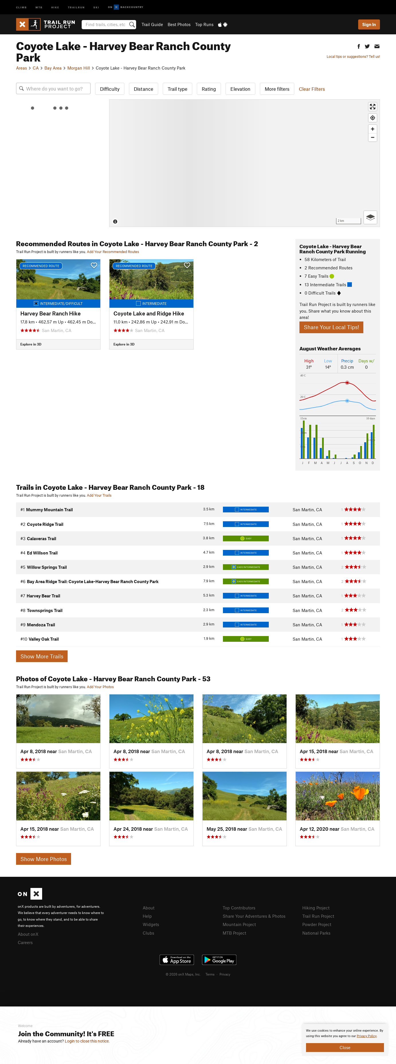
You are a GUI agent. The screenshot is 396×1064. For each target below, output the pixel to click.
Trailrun (76, 7)
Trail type (177, 89)
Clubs (148, 932)
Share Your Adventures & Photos (254, 916)
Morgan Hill (78, 67)
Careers (25, 942)
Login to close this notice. (87, 1041)
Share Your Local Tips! (331, 327)
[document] (345, 1040)
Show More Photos (43, 859)
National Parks (316, 932)
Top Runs (204, 24)
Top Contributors (239, 907)
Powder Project (316, 924)
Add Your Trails (99, 495)
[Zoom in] (372, 129)
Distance (143, 89)
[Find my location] (372, 118)
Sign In (369, 24)
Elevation (240, 89)
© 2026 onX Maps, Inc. (183, 974)
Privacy (224, 974)
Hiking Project (316, 907)
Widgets (151, 924)
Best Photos (179, 24)
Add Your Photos (100, 686)
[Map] (244, 163)
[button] (358, 45)
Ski (96, 7)
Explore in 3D (30, 344)
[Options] (370, 217)
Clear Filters (312, 89)
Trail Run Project (318, 916)
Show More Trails (41, 656)
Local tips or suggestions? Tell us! (353, 56)
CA (36, 67)
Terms (210, 974)
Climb (21, 7)
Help (147, 916)
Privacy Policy (367, 1036)
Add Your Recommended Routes (113, 251)
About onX (28, 934)
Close (345, 1047)
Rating (209, 89)
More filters (277, 89)
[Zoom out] (372, 137)
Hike (55, 7)
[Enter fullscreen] (372, 106)
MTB (39, 7)
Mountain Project (239, 924)
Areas (21, 67)
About (148, 907)
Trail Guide (152, 24)
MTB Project (234, 932)
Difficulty (109, 89)
